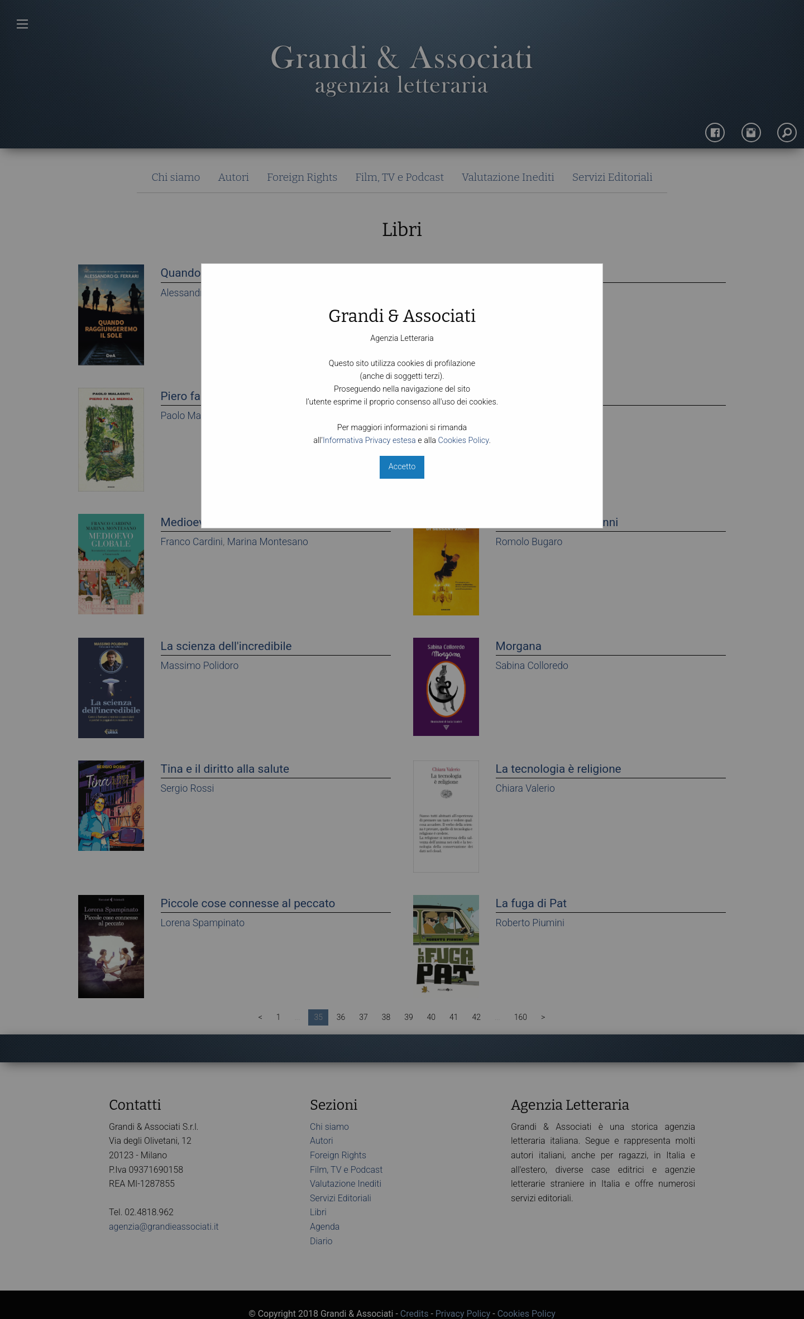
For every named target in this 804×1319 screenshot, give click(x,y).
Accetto (402, 466)
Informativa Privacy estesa (369, 440)
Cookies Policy (463, 440)
